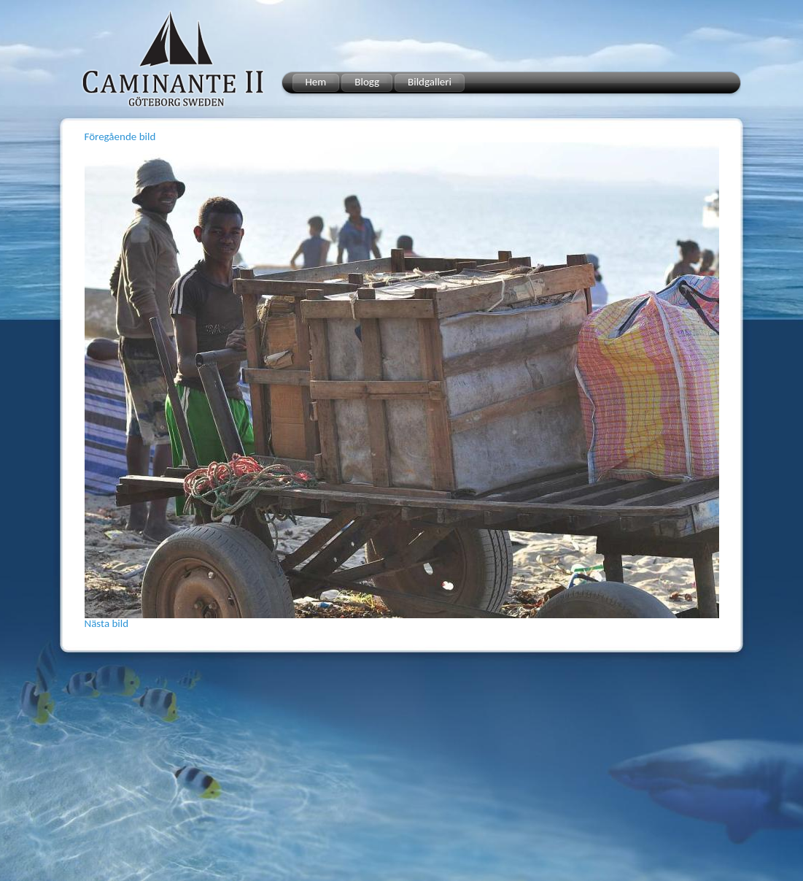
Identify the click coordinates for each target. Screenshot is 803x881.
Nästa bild (107, 623)
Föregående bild (120, 136)
